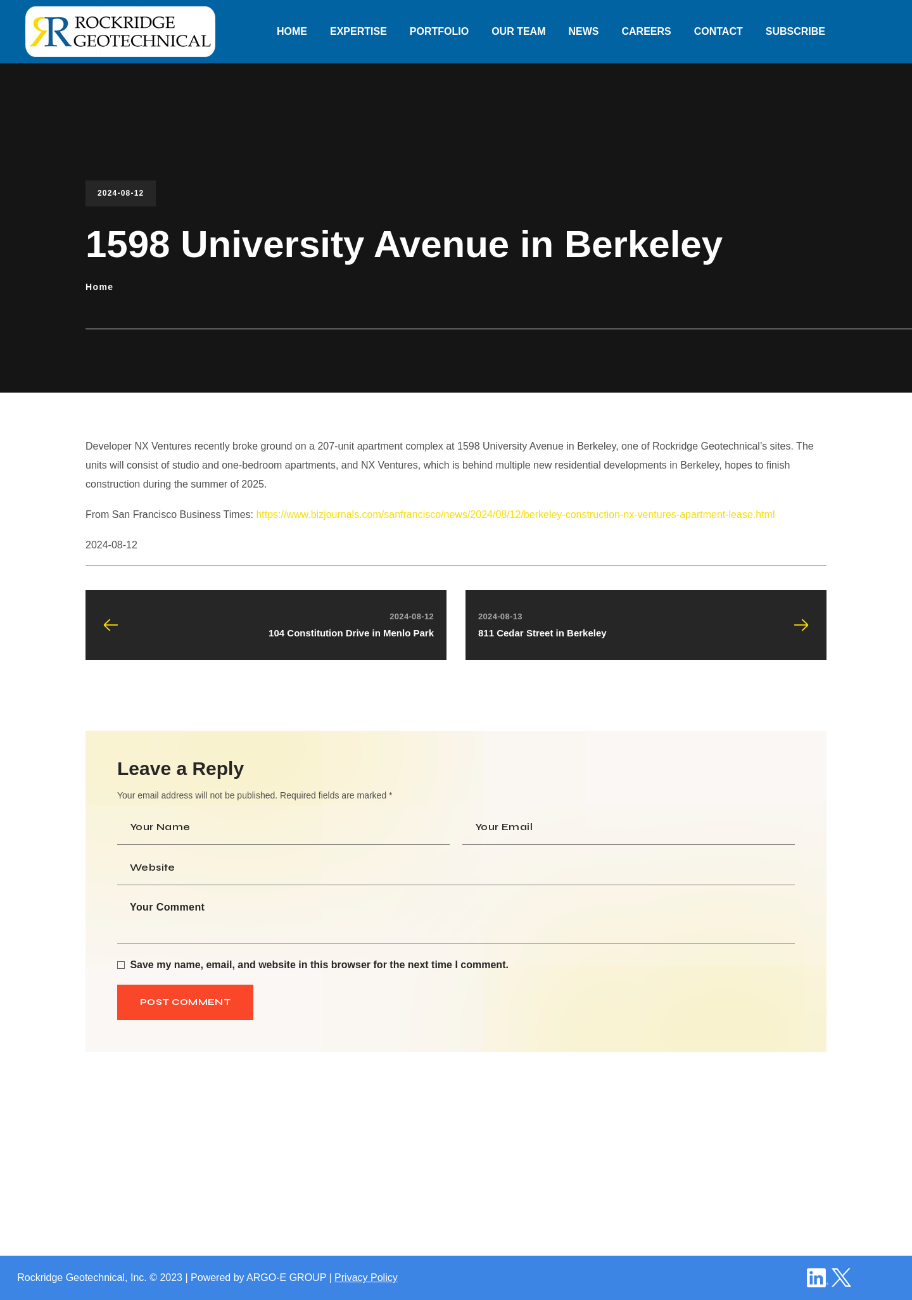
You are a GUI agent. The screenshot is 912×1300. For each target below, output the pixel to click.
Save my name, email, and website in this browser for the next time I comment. (319, 964)
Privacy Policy (366, 1277)
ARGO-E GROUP (286, 1277)
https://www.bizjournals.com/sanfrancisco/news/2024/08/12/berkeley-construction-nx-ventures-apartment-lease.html (515, 514)
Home (100, 287)
